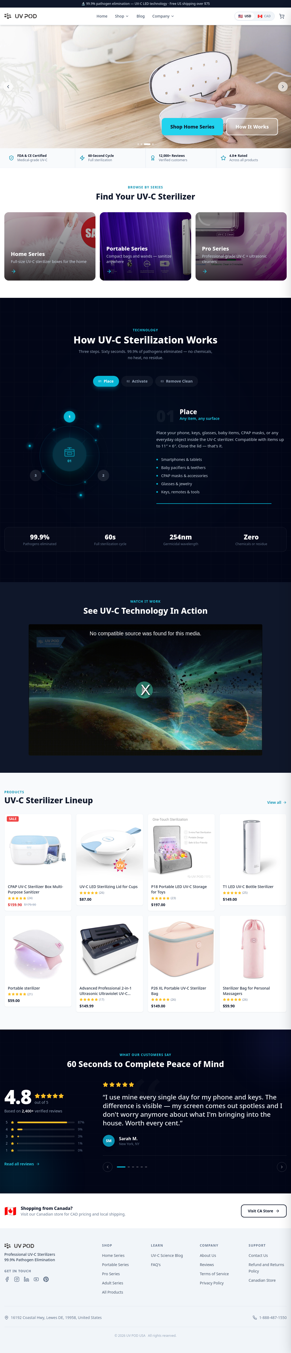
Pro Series (111, 1273)
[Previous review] (108, 1167)
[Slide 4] (153, 144)
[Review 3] (133, 1167)
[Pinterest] (46, 1279)
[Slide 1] (138, 144)
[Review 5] (142, 1167)
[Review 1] (121, 1167)
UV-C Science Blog (167, 1255)
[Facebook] (7, 1279)
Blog (141, 16)
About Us (208, 1255)
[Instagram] (16, 1279)
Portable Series (115, 1264)
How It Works (252, 126)
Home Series (113, 1255)
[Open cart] (282, 16)
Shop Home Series (192, 126)
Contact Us (258, 1255)
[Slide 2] (141, 144)
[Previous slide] (8, 87)
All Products (112, 1292)
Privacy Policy (212, 1282)
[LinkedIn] (26, 1279)
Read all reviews (22, 1163)
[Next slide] (283, 87)
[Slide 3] (147, 144)
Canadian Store (262, 1280)
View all (277, 802)
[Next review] (282, 1167)
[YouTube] (36, 1279)
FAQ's (156, 1264)
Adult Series (112, 1282)
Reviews (207, 1264)
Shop (122, 16)
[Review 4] (137, 1167)
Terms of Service (214, 1273)
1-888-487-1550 (273, 1317)
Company (163, 16)
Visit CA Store (264, 1210)
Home (102, 16)
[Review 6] (146, 1167)
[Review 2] (129, 1167)
